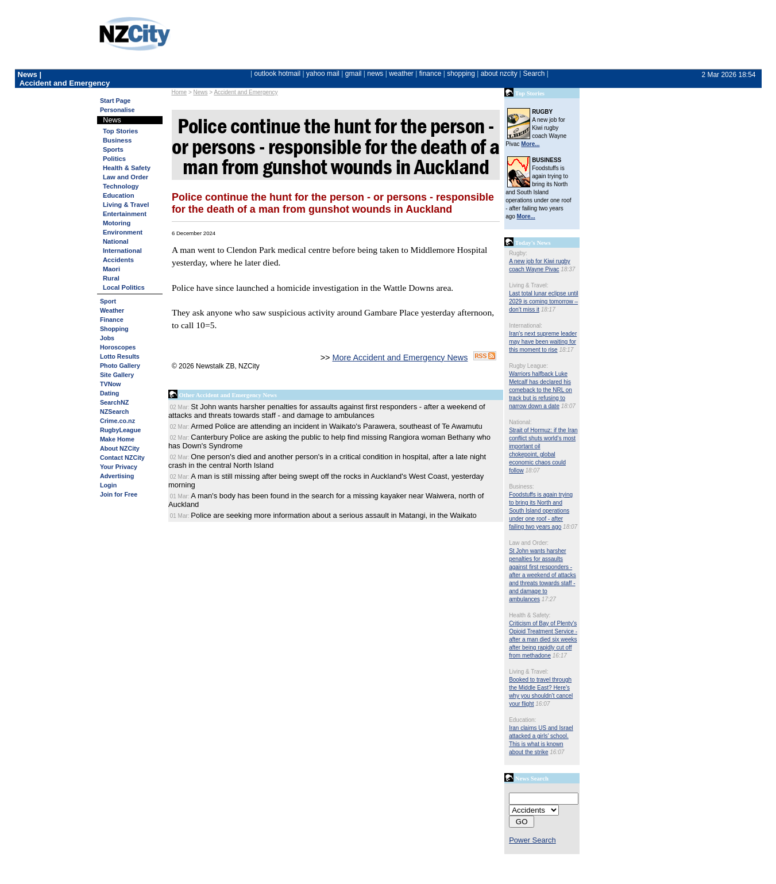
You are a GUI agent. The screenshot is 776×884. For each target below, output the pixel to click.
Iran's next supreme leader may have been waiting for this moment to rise (543, 341)
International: (525, 325)
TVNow (110, 383)
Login (108, 485)
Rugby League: (528, 366)
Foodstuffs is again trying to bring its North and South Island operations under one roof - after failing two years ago (541, 510)
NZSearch (114, 411)
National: (520, 422)
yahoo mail (322, 74)
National (116, 241)
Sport (108, 301)
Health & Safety (126, 167)
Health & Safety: (529, 615)
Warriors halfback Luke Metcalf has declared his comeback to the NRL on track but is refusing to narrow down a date (540, 390)
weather (401, 74)
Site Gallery (117, 374)
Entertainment (124, 213)
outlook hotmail (277, 74)
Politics (114, 158)
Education (118, 195)
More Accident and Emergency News (400, 357)
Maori (111, 269)
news (375, 74)
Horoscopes (118, 347)
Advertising (117, 475)
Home (179, 92)
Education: (522, 720)
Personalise (117, 109)
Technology (121, 186)
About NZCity (120, 448)
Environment (122, 232)
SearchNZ (114, 402)
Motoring (116, 223)
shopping (461, 74)
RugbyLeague (120, 429)
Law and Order (125, 177)
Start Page (115, 100)
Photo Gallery (120, 365)
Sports (113, 149)
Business (117, 140)
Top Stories (120, 131)
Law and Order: (529, 543)
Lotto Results (120, 356)
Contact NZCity (122, 457)
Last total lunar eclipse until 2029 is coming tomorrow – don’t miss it (543, 301)
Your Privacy (118, 466)
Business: (521, 486)
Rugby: (518, 253)
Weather (112, 310)
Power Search (532, 840)
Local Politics (124, 287)
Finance (111, 319)
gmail (353, 74)
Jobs (107, 338)
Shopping (114, 328)
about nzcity (499, 74)
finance (430, 74)
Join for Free (118, 494)
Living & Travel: (528, 285)
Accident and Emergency (245, 92)
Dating (109, 393)
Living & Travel (126, 204)
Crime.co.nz (117, 420)
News (201, 92)
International (122, 250)
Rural (111, 278)
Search (534, 74)
